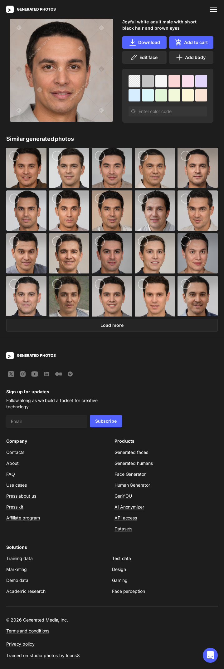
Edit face (144, 57)
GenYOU (123, 496)
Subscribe (106, 421)
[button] (210, 655)
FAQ (10, 474)
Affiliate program (23, 517)
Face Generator (130, 474)
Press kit (14, 506)
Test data (121, 558)
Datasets (123, 528)
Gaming (120, 580)
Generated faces (131, 452)
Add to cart (191, 42)
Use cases (16, 485)
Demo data (17, 580)
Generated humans (133, 463)
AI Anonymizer (129, 506)
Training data (19, 558)
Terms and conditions (27, 630)
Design (119, 569)
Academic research (26, 591)
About (12, 463)
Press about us (21, 496)
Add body (191, 57)
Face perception (128, 591)
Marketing (16, 569)
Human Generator (132, 485)
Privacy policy (20, 644)
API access (125, 517)
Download (144, 42)
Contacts (15, 452)
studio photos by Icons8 (55, 655)
